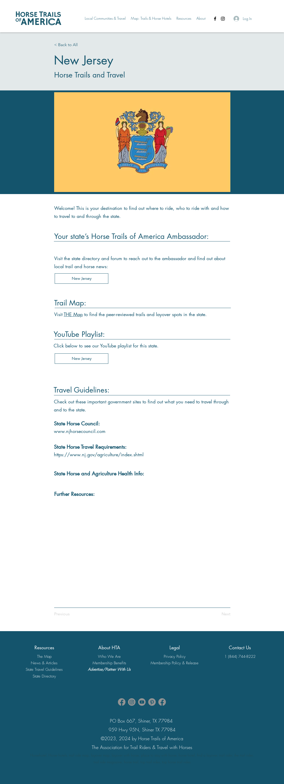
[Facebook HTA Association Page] (121, 702)
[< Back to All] (71, 45)
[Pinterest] (152, 702)
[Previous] (64, 614)
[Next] (221, 614)
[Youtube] (142, 702)
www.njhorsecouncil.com (79, 431)
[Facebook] (215, 18)
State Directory (44, 676)
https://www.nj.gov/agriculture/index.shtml (99, 454)
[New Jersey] (81, 278)
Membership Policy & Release (174, 663)
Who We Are (109, 656)
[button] (105, 18)
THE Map (73, 314)
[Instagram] (222, 18)
